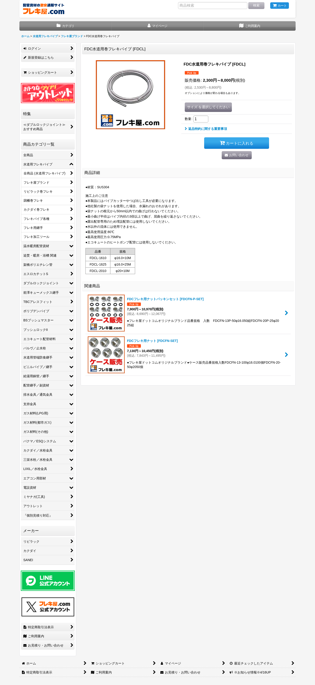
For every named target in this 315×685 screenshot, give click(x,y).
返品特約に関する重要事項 (206, 129)
